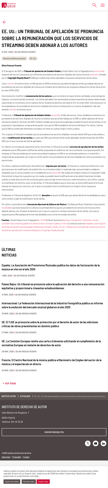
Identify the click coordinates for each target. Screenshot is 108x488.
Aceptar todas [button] (43, 481)
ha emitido (55, 115)
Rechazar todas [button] (28, 481)
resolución (94, 74)
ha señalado (7, 207)
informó (10, 83)
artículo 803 (56, 172)
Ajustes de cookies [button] (12, 481)
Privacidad (16, 457)
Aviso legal (6, 457)
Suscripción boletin (54, 432)
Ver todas (10, 383)
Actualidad (25, 396)
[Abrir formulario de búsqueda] (93, 5)
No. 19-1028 (42, 220)
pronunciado (99, 71)
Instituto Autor (9, 396)
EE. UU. (33, 58)
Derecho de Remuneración (14, 58)
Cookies (26, 457)
